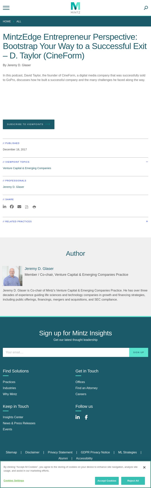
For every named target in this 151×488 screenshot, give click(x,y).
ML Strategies (127, 452)
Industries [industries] (9, 388)
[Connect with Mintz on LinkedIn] (79, 419)
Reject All (133, 480)
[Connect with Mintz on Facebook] (88, 419)
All (19, 21)
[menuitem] (8, 21)
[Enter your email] (75, 352)
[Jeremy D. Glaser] (12, 276)
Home (7, 21)
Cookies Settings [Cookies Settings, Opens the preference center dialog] (14, 480)
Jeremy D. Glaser (19, 65)
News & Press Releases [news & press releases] (19, 423)
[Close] (144, 467)
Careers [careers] (81, 394)
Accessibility (84, 458)
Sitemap (11, 452)
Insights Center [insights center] (13, 417)
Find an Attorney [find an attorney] (87, 388)
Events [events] (7, 429)
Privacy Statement (60, 452)
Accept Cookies (107, 480)
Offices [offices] (80, 382)
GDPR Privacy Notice (95, 452)
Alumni (63, 458)
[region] (75, 474)
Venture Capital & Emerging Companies (27, 168)
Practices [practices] (9, 382)
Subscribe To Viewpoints (28, 124)
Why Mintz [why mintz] (10, 394)
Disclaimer (32, 452)
